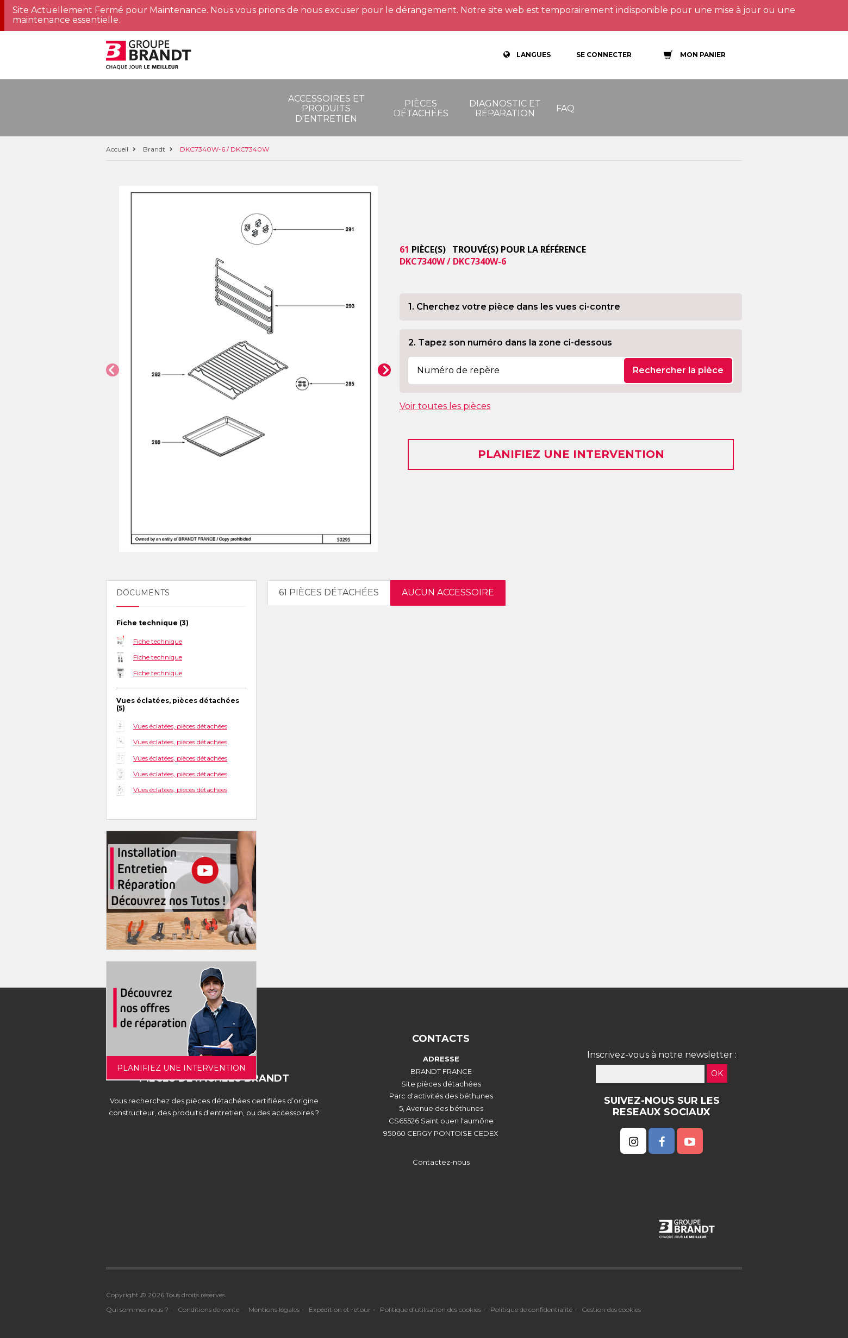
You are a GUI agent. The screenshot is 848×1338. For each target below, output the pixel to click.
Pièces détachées (421, 108)
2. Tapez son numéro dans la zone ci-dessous (510, 342)
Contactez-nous (441, 1162)
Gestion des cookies (611, 1309)
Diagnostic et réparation (505, 108)
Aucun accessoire (448, 592)
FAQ (565, 108)
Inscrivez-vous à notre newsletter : (662, 1055)
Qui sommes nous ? (137, 1309)
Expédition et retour (340, 1309)
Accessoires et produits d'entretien (326, 108)
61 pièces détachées (329, 592)
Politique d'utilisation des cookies (430, 1309)
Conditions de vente (208, 1309)
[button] (112, 369)
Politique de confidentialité (531, 1309)
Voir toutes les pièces (445, 406)
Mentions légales (274, 1309)
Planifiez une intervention (571, 454)
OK (717, 1073)
